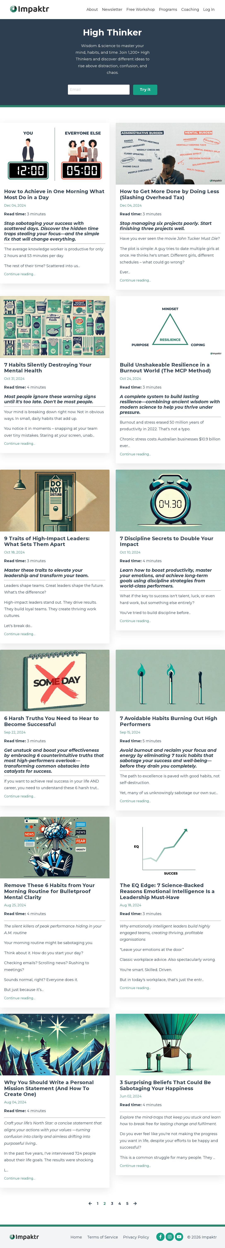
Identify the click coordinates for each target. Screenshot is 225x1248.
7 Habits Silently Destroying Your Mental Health (47, 368)
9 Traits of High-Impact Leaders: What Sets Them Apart (47, 541)
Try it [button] (145, 89)
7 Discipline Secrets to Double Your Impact (166, 541)
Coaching (190, 9)
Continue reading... (19, 274)
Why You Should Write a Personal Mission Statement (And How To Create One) (49, 1088)
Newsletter (112, 9)
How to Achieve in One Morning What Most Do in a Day (54, 195)
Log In (209, 9)
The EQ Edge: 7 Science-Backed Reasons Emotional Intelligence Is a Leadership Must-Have (167, 892)
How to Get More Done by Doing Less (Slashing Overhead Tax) (169, 195)
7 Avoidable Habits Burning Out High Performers (168, 722)
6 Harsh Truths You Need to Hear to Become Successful (51, 722)
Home (76, 1237)
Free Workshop (140, 9)
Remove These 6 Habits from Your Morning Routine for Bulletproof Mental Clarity (49, 892)
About (92, 9)
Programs (168, 9)
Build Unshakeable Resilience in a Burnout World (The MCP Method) (165, 368)
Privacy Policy (136, 1237)
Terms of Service (102, 1237)
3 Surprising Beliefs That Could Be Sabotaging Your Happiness (165, 1085)
